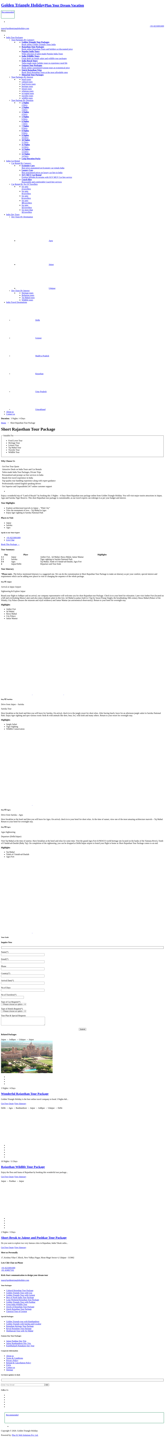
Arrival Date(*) (7, 980)
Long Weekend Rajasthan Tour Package (22, 1301)
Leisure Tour (13, 445)
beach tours (26, 79)
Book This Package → (10, 544)
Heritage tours (27, 293)
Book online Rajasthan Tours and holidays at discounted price (47, 48)
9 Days (25, 132)
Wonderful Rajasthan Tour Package (24, 1095)
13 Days (26, 150)
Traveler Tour (14, 450)
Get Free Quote (7, 1105)
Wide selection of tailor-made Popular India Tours (42, 52)
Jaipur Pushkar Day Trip (16, 1343)
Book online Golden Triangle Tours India (39, 43)
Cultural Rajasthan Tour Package (19, 1292)
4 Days (25, 113)
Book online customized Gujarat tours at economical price (46, 66)
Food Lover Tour (15, 440)
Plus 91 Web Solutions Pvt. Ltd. (25, 1437)
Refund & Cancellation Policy (18, 1364)
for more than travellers (27, 211)
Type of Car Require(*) (10, 1002)
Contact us (10, 1369)
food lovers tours (29, 84)
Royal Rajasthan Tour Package (18, 1330)
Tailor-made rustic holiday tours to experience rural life (44, 62)
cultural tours (27, 82)
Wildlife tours (27, 300)
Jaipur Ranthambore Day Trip (18, 1345)
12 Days (26, 146)
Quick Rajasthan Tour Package (19, 1311)
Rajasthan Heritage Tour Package (20, 1328)
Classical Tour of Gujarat (16, 1313)
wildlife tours (27, 98)
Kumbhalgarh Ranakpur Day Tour (20, 1347)
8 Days (25, 127)
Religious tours (28, 295)
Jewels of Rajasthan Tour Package (20, 1308)
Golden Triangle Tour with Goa (19, 1294)
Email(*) (4, 959)
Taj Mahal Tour (14, 447)
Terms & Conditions (14, 1360)
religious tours (28, 91)
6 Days (25, 118)
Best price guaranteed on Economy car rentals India (43, 166)
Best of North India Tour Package (20, 1299)
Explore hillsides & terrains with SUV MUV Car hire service (47, 176)
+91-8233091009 (157, 26)
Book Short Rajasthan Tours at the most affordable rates (45, 71)
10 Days (25, 136)
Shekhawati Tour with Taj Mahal (19, 1332)
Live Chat (10, 540)
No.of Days (6, 988)
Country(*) (5, 973)
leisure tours (27, 89)
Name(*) (4, 952)
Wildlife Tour (13, 452)
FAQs (8, 1367)
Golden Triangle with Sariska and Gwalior (23, 1325)
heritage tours (27, 86)
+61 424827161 (7, 1272)
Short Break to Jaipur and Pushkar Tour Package (34, 1239)
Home (3, 423)
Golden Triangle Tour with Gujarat (20, 1297)
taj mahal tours (28, 93)
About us (10, 1357)
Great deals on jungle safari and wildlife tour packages (44, 57)
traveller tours (27, 96)
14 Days (26, 155)
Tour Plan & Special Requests (13, 1015)
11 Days (26, 141)
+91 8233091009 (8, 1269)
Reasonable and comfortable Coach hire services (42, 180)
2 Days (25, 104)
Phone (3, 966)
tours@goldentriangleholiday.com (15, 28)
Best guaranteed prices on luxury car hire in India (42, 171)
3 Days (25, 108)
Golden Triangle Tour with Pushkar (20, 1304)
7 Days (25, 122)
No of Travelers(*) (8, 995)
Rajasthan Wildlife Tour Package (23, 1168)
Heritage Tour (14, 443)
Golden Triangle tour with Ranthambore (22, 1323)
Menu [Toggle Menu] (3, 31)
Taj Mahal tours (28, 297)
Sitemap (9, 1371)
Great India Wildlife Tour (16, 1306)
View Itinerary (20, 1105)
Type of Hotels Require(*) (12, 1009)
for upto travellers (26, 187)
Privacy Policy (12, 1362)
